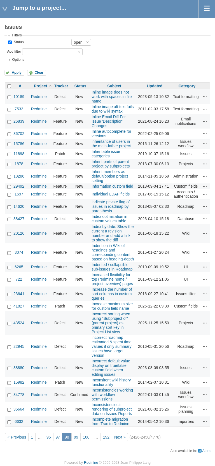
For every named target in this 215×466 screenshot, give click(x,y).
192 (106, 437)
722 (19, 279)
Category (186, 86)
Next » (119, 437)
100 (86, 437)
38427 (18, 218)
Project (40, 86)
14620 (18, 206)
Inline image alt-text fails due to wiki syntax (113, 108)
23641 (18, 294)
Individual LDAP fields (111, 194)
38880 (18, 367)
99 (76, 437)
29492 (18, 186)
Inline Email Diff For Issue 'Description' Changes (109, 121)
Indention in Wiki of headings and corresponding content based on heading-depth (113, 252)
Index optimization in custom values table (109, 218)
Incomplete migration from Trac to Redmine (110, 421)
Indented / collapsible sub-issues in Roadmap (112, 266)
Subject (114, 86)
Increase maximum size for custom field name (112, 306)
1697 (19, 194)
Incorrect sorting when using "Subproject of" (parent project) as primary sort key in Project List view (111, 323)
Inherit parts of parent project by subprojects (111, 163)
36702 (18, 133)
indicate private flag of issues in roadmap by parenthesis (111, 206)
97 (58, 437)
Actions (205, 96)
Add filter (14, 51)
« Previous (17, 437)
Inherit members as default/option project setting (110, 176)
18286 (18, 176)
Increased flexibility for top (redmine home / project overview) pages (112, 279)
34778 (18, 394)
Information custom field (112, 186)
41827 (18, 306)
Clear (38, 72)
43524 (18, 323)
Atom (206, 451)
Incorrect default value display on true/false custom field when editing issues (111, 368)
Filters (17, 35)
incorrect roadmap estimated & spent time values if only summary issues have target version (111, 346)
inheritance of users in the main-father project (111, 143)
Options (18, 60)
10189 (18, 96)
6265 (19, 267)
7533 (19, 109)
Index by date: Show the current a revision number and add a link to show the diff (113, 233)
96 (48, 437)
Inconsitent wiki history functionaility (111, 382)
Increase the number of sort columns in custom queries (112, 293)
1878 (19, 164)
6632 (19, 421)
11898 (18, 154)
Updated (154, 86)
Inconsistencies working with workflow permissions (112, 394)
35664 (18, 409)
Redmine (39, 96)
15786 (18, 143)
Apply (17, 72)
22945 (18, 346)
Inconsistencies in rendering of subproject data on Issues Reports (112, 409)
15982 (18, 382)
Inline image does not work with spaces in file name (112, 96)
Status (18, 42)
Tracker (61, 86)
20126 (18, 233)
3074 (19, 252)
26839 (18, 121)
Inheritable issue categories (106, 153)
